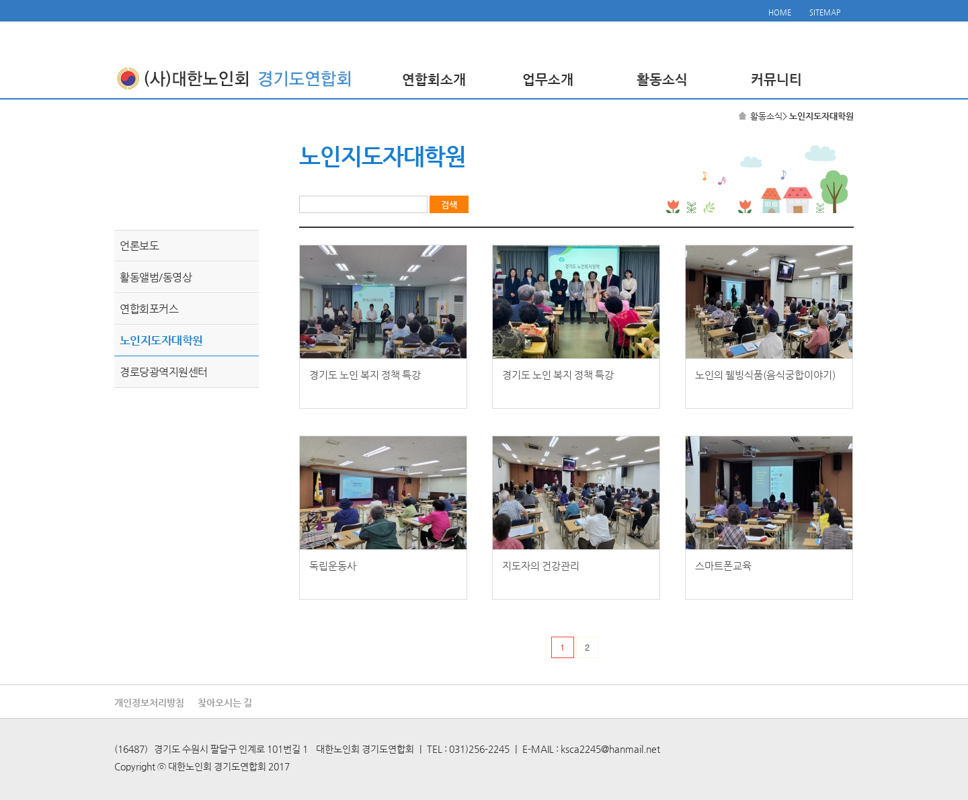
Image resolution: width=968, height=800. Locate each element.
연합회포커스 (149, 309)
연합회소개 (434, 79)
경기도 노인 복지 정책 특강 (365, 375)
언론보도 (139, 245)
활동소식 (662, 79)
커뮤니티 (776, 79)
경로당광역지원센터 (164, 372)
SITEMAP (824, 12)
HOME (779, 12)
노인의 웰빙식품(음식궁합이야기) (765, 375)
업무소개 (547, 79)
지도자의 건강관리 (540, 565)
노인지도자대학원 (161, 340)
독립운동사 (332, 565)
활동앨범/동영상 (156, 277)
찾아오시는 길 (225, 702)
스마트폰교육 (723, 565)
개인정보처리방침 (149, 702)
